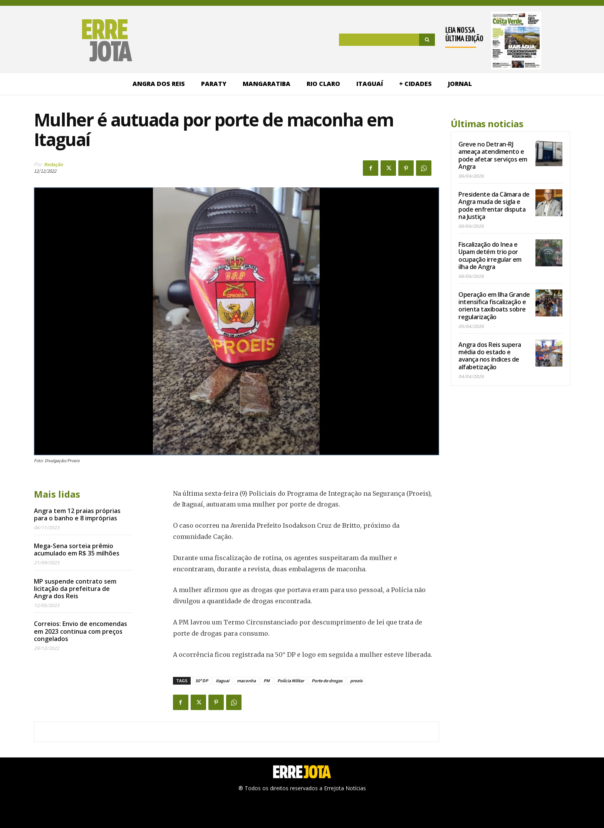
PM (266, 680)
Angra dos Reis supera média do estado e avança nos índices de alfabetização (489, 355)
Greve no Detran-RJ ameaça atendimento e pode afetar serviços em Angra (492, 155)
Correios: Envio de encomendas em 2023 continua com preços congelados (80, 631)
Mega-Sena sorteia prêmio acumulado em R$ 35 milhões (76, 549)
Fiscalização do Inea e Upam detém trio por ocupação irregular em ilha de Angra (490, 255)
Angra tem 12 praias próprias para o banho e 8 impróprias (77, 514)
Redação (53, 164)
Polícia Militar (290, 680)
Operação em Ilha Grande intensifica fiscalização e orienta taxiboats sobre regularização (494, 305)
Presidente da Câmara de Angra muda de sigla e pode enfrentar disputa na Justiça (494, 205)
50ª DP (201, 680)
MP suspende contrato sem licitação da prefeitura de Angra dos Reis (75, 588)
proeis (356, 680)
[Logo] (70, 40)
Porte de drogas (327, 680)
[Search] (427, 40)
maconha (246, 680)
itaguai (222, 680)
